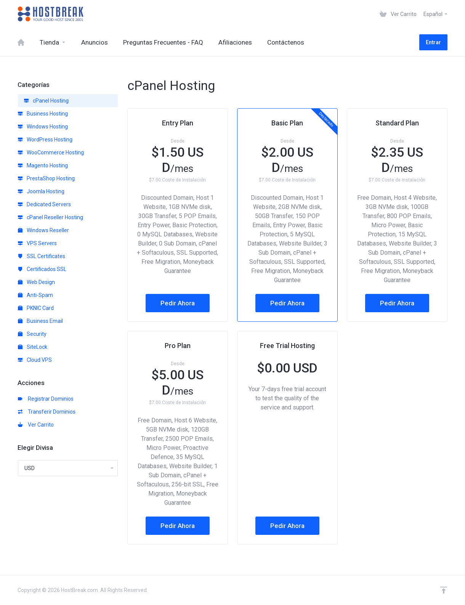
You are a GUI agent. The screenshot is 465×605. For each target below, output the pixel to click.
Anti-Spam (35, 295)
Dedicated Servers (44, 204)
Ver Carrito (36, 425)
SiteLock (32, 347)
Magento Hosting (43, 165)
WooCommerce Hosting (51, 152)
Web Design (36, 282)
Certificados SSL (42, 269)
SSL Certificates (41, 256)
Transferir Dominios (46, 412)
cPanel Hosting (46, 101)
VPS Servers (37, 243)
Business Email (40, 321)
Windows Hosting (43, 127)
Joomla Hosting (41, 191)
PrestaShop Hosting (46, 178)
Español (435, 14)
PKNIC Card (36, 308)
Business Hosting (43, 114)
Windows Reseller (43, 230)
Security (32, 334)
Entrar (433, 42)
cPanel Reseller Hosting (50, 217)
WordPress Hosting (45, 139)
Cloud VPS (35, 360)
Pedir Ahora (177, 303)
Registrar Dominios (46, 399)
